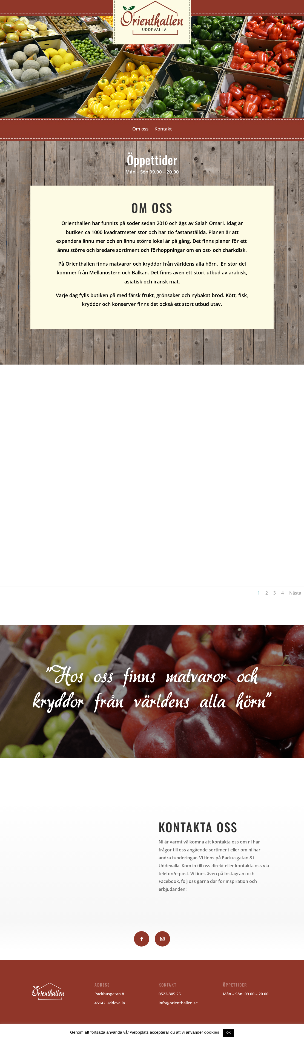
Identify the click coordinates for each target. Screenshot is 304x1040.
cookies (211, 1032)
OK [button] (228, 1032)
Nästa (295, 593)
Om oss (140, 129)
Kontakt (163, 129)
